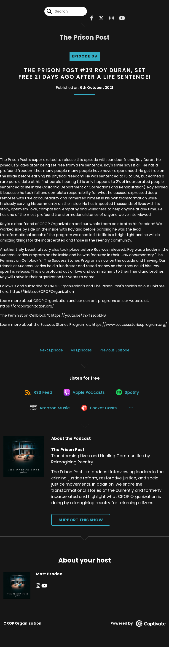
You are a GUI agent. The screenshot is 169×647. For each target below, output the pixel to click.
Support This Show (81, 522)
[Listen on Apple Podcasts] (85, 393)
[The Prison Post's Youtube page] (122, 18)
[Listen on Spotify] (129, 393)
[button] (132, 409)
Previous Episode (114, 350)
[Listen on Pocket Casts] (99, 410)
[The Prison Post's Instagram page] (111, 18)
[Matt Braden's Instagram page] (38, 588)
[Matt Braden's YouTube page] (44, 588)
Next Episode (51, 350)
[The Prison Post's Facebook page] (92, 18)
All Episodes (81, 350)
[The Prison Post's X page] (101, 18)
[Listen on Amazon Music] (50, 410)
